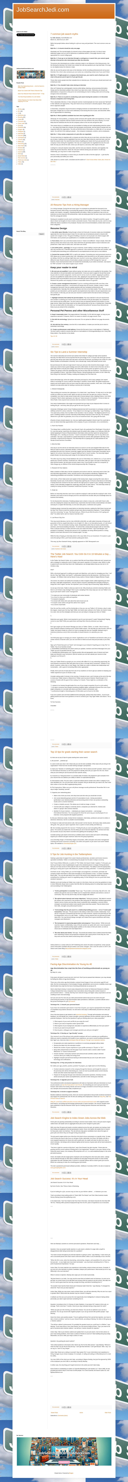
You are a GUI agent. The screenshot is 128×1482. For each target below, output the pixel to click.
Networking (21, 143)
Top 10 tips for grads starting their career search (73, 752)
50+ (19, 111)
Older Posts (108, 1412)
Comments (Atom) (63, 1415)
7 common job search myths (64, 34)
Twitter (56, 746)
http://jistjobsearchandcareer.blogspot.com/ (78, 948)
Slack (19, 153)
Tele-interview (21, 158)
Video (19, 164)
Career (20, 119)
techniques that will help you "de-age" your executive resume (87, 1040)
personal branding (81, 1014)
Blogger (71, 1473)
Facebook (57, 548)
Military (20, 141)
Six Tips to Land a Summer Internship (68, 352)
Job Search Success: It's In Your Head (69, 1178)
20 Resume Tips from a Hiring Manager (69, 205)
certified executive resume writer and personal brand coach (79, 1101)
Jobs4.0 (62, 1098)
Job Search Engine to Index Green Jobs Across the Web (78, 1118)
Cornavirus (21, 121)
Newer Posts (54, 1412)
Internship (20, 133)
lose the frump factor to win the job (72, 1085)
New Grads (63, 548)
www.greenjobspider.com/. (58, 1167)
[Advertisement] (52, 23)
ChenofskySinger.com (69, 843)
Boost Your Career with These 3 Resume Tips (30, 90)
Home (81, 1412)
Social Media (21, 156)
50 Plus (20, 109)
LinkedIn (20, 139)
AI (18, 113)
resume (57, 346)
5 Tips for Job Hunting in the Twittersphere (71, 854)
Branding (20, 117)
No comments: (56, 197)
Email (19, 125)
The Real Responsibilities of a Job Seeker (29, 96)
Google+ (20, 129)
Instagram (20, 131)
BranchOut (21, 115)
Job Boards (21, 137)
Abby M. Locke (54, 1101)
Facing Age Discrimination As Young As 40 (71, 964)
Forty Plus (103, 1096)
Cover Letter (21, 123)
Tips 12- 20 (53, 336)
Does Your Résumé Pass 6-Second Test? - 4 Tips (31, 93)
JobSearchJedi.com (42, 9)
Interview (57, 199)
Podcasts (20, 150)
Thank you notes (22, 160)
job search (72, 1001)
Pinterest (20, 147)
